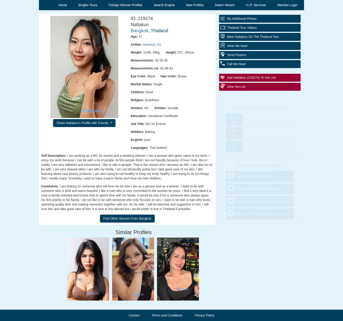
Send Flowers (236, 55)
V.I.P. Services (256, 5)
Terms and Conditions (167, 315)
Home (62, 5)
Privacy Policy (204, 315)
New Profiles (195, 5)
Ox (159, 44)
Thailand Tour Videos (242, 27)
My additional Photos (242, 18)
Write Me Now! (237, 46)
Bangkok (139, 30)
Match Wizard (225, 5)
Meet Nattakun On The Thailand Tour (253, 37)
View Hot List (236, 86)
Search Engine (164, 5)
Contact (134, 315)
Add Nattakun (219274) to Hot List (251, 77)
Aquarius (149, 44)
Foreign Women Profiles (126, 5)
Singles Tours (87, 5)
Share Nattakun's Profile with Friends (82, 123)
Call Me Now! (236, 64)
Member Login (287, 5)
